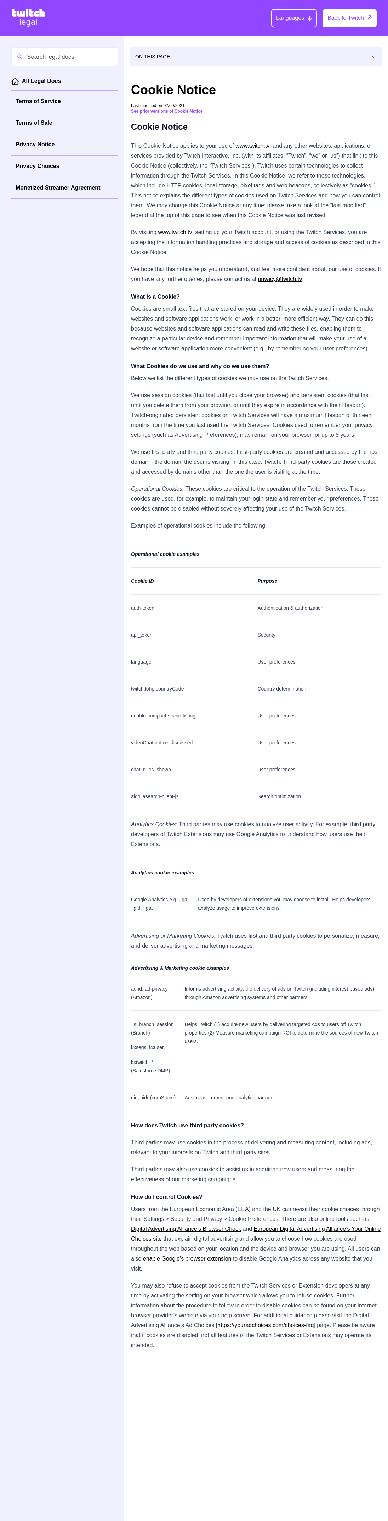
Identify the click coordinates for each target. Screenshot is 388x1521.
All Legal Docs (41, 81)
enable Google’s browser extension (187, 1259)
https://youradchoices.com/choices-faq (265, 1325)
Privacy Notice (35, 144)
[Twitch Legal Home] (28, 18)
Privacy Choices (37, 166)
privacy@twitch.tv (280, 279)
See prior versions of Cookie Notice (167, 111)
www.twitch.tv (252, 146)
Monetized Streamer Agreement (58, 188)
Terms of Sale (34, 123)
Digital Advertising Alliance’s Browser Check (186, 1229)
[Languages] (294, 18)
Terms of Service (38, 101)
